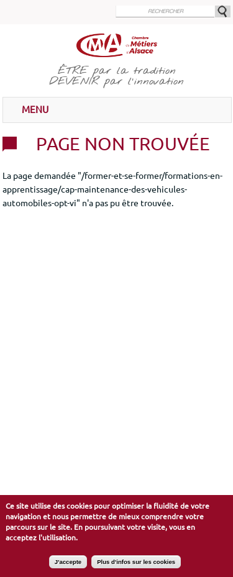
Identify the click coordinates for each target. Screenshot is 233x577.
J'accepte (68, 565)
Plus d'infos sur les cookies (136, 565)
